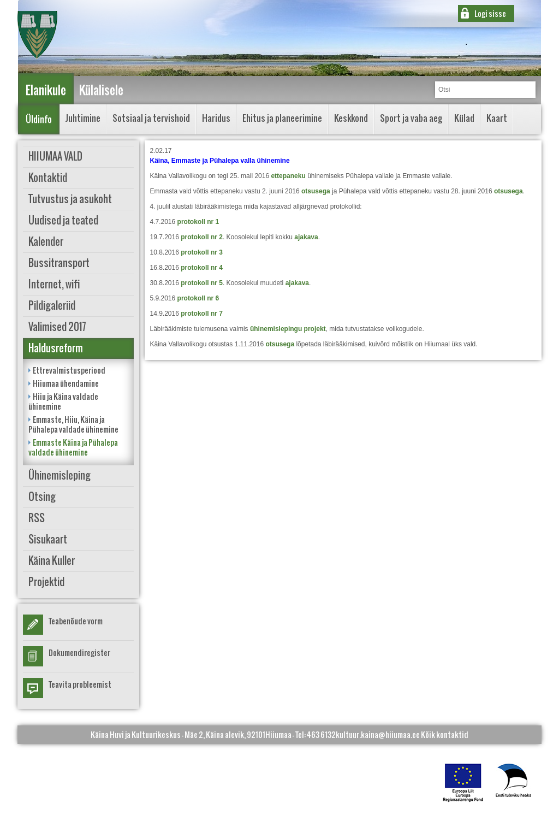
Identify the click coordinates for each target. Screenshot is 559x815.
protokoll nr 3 (202, 252)
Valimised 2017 (57, 327)
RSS (36, 518)
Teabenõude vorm (76, 621)
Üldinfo (39, 119)
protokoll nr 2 (202, 237)
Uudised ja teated (63, 220)
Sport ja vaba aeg (411, 118)
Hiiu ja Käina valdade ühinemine (63, 401)
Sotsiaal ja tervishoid (151, 118)
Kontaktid (47, 177)
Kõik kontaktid (444, 734)
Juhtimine (83, 118)
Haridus (216, 118)
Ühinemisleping (59, 475)
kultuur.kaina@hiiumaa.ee (378, 734)
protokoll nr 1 (198, 222)
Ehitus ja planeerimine (282, 118)
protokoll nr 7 (202, 313)
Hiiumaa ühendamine (66, 383)
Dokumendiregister (79, 652)
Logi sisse (490, 13)
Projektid (46, 582)
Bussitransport (59, 263)
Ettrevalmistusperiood (69, 370)
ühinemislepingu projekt (288, 329)
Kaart (496, 118)
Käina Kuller (51, 560)
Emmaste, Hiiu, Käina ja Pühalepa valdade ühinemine (73, 424)
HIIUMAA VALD (55, 156)
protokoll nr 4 (202, 267)
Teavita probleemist (80, 684)
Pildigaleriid (51, 305)
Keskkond (351, 118)
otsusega (315, 191)
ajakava (306, 237)
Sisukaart (47, 539)
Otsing (42, 496)
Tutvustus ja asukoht (70, 199)
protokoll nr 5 (202, 283)
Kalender (45, 241)
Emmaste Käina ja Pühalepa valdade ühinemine (73, 447)
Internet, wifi (54, 284)
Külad (464, 118)
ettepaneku (288, 176)
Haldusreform (55, 348)
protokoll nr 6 (198, 298)
